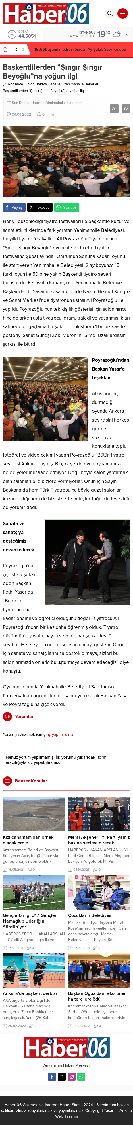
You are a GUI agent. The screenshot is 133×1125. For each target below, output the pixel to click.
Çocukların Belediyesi (90, 915)
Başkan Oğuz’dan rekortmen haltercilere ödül (97, 996)
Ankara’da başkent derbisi (30, 993)
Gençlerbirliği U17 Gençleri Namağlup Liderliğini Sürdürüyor (30, 921)
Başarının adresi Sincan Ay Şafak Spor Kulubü (80, 49)
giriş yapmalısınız (58, 734)
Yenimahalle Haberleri (81, 84)
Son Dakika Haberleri (45, 84)
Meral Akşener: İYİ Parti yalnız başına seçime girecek (99, 840)
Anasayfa (13, 84)
